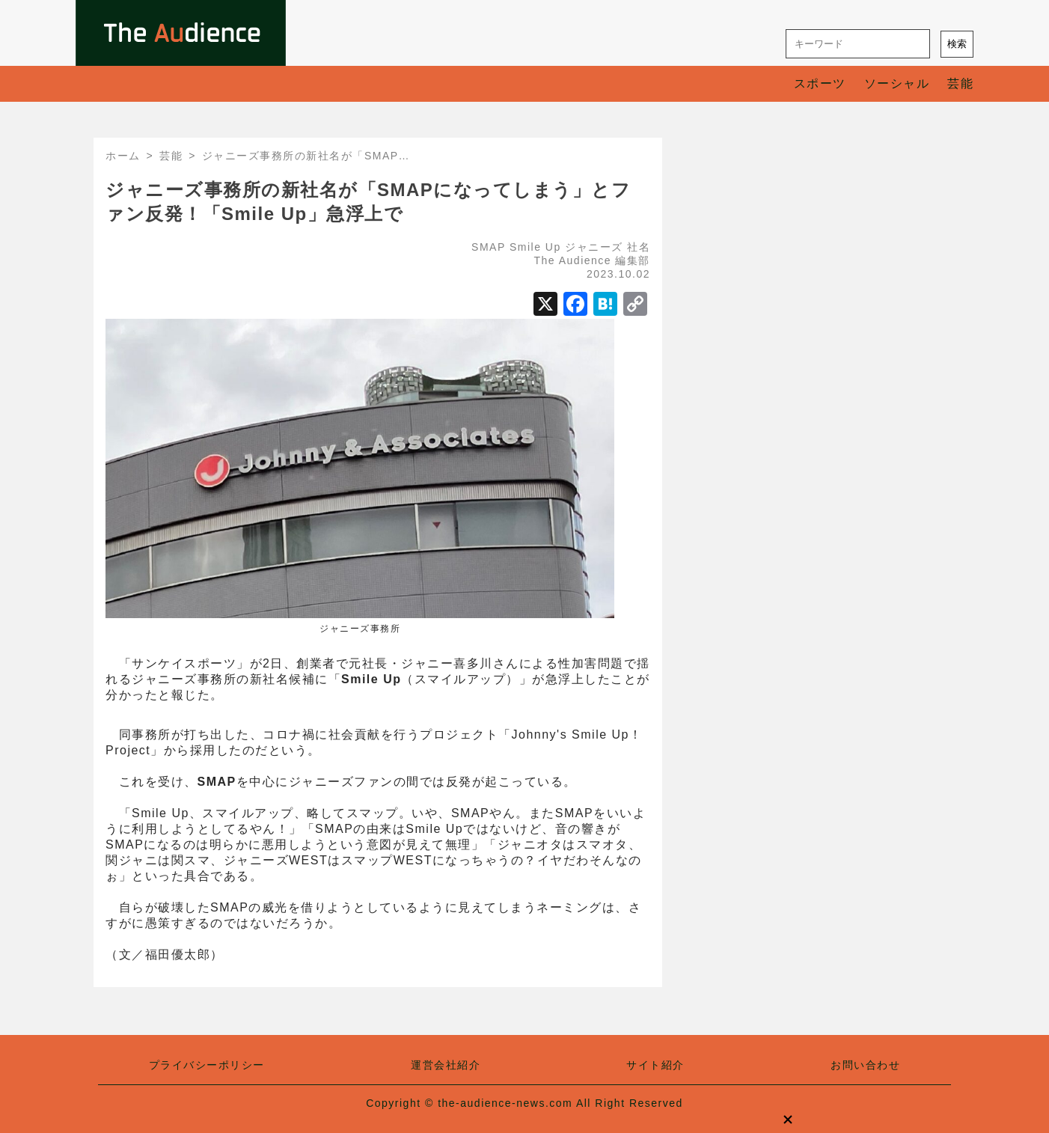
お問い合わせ (865, 1065)
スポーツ (820, 83)
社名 (638, 247)
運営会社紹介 (445, 1065)
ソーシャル (897, 83)
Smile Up (535, 247)
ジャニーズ (594, 247)
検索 (957, 43)
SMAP (488, 247)
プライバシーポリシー (207, 1065)
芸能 (960, 83)
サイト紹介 (655, 1065)
